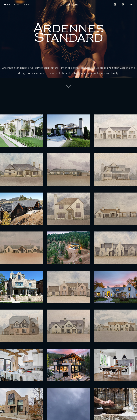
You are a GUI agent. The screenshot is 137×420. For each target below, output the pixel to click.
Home (7, 4)
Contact (27, 4)
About (16, 4)
